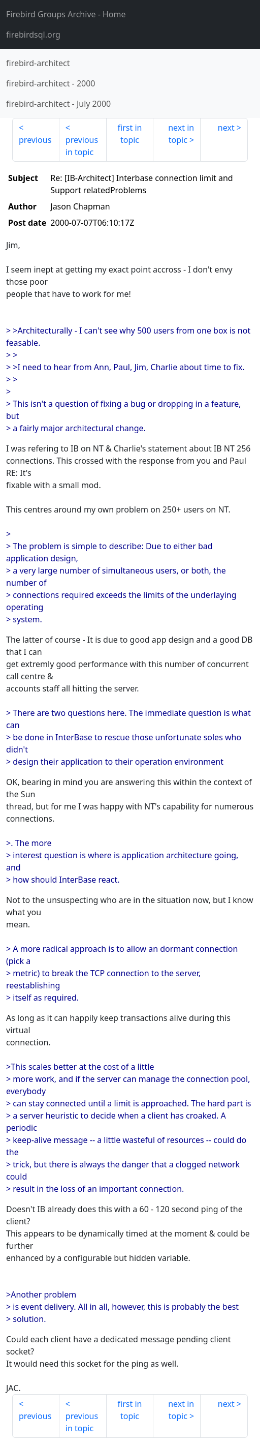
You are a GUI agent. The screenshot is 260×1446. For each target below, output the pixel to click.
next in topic (181, 133)
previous (35, 139)
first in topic (130, 133)
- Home (66, 14)
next (226, 127)
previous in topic (82, 146)
